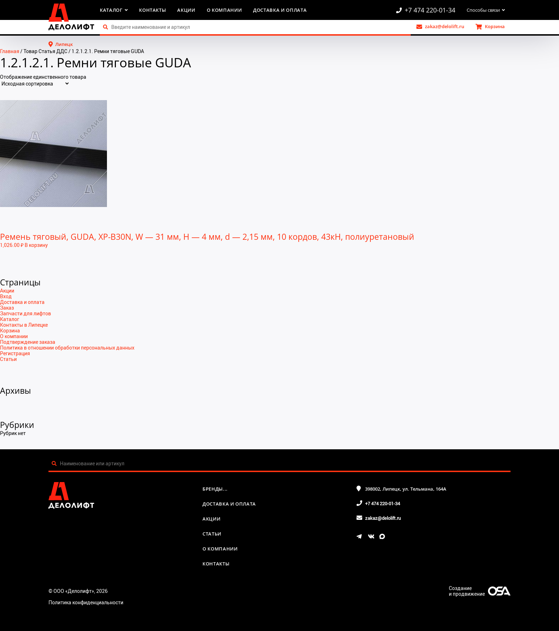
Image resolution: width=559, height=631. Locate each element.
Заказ (7, 307)
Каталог (9, 319)
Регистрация (15, 353)
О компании (224, 10)
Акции (186, 10)
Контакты (152, 10)
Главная (9, 51)
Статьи (8, 359)
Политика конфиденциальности (85, 602)
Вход (6, 296)
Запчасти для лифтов (25, 313)
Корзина (10, 330)
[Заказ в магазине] (35, 83)
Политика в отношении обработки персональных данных (67, 347)
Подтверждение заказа (27, 341)
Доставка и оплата (280, 10)
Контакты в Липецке (24, 324)
